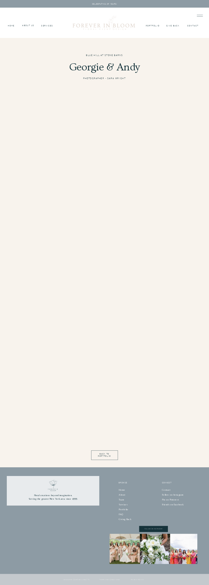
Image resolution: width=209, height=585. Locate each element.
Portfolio (123, 509)
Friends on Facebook (173, 504)
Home (122, 489)
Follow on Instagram (172, 494)
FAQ (121, 514)
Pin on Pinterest (170, 499)
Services (123, 504)
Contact (166, 489)
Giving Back (125, 519)
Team (121, 499)
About (122, 494)
